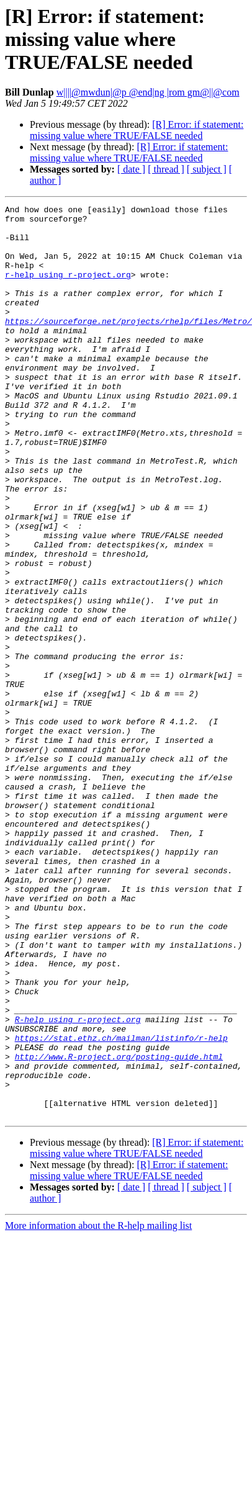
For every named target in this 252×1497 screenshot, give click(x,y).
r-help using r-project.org (68, 289)
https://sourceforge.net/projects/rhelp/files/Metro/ (128, 345)
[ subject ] (207, 169)
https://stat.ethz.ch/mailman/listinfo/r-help (121, 1205)
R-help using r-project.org (78, 1183)
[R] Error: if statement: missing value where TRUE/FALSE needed (136, 130)
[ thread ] (166, 169)
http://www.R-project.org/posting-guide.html (119, 1227)
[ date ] (131, 169)
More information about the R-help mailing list (98, 1408)
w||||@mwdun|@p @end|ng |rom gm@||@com (148, 92)
